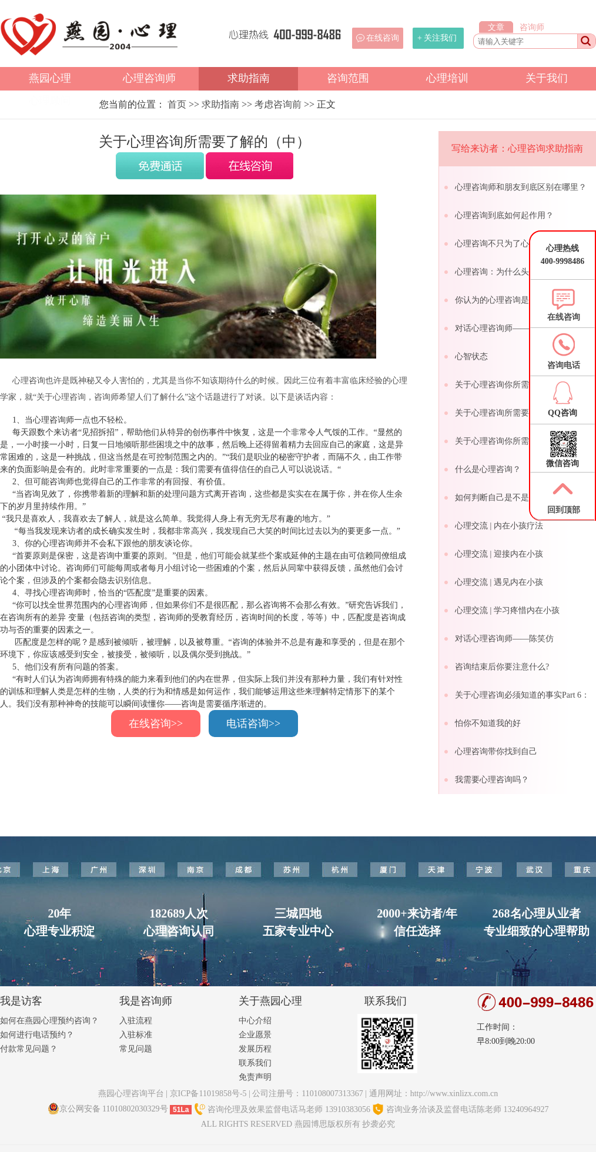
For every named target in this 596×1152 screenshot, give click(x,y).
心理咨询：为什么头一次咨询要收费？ (525, 271)
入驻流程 (135, 1020)
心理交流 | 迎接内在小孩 (499, 554)
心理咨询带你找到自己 (496, 751)
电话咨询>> (253, 723)
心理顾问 (50, 100)
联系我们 (255, 1063)
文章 (496, 27)
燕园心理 (50, 78)
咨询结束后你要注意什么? (502, 666)
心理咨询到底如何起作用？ (504, 215)
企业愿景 (255, 1034)
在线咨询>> (156, 723)
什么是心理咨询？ (488, 469)
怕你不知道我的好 (488, 723)
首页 (177, 104)
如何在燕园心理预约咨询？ (49, 1020)
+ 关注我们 (437, 38)
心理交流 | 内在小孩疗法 (499, 525)
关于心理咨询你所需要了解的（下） (521, 441)
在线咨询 (382, 38)
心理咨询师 (149, 78)
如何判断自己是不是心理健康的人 (516, 497)
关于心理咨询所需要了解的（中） (516, 412)
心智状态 (471, 356)
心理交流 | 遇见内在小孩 (499, 582)
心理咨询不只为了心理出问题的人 (516, 243)
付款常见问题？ (29, 1048)
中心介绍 (255, 1020)
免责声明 (255, 1077)
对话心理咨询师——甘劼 (500, 328)
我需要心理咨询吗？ (492, 779)
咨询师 (532, 27)
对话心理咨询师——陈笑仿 (504, 638)
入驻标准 (135, 1034)
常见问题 (135, 1048)
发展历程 (255, 1048)
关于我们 (546, 78)
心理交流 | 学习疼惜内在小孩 (507, 610)
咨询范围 (348, 78)
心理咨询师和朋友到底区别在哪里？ (521, 187)
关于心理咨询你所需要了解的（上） (521, 384)
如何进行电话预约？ (37, 1034)
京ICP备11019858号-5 (208, 1093)
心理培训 (447, 78)
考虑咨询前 (278, 104)
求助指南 (248, 78)
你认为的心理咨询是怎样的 (504, 300)
